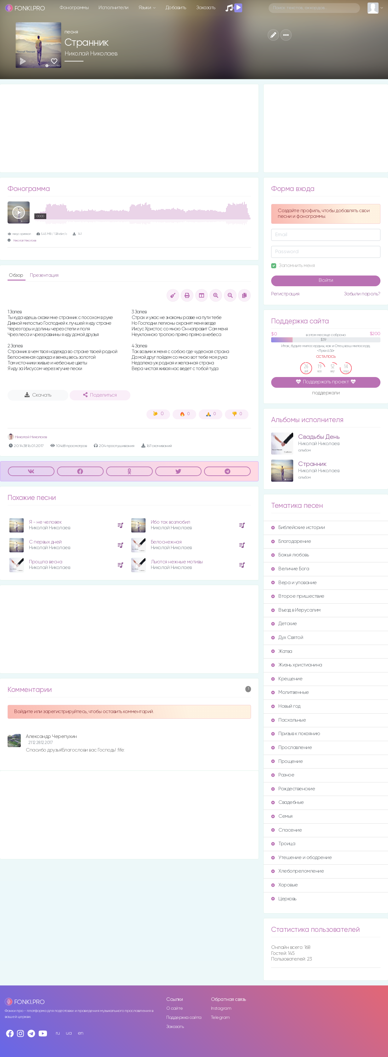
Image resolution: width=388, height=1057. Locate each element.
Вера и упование (294, 582)
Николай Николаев (91, 53)
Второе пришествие (297, 596)
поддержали (326, 393)
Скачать (38, 395)
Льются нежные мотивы (177, 562)
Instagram (221, 1008)
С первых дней (45, 542)
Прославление (291, 747)
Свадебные (287, 802)
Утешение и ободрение (301, 857)
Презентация (44, 275)
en (80, 1033)
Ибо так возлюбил (170, 522)
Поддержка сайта (184, 1017)
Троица (283, 843)
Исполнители (113, 7)
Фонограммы (74, 7)
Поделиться (100, 395)
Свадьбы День (319, 437)
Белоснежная (166, 542)
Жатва (281, 651)
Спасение (286, 830)
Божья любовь (290, 555)
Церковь (283, 899)
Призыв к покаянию (295, 733)
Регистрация (285, 294)
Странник (312, 464)
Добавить (176, 7)
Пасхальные (288, 720)
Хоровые (284, 885)
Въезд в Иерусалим (296, 610)
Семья (282, 816)
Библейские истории (298, 527)
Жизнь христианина (296, 665)
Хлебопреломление (297, 871)
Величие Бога (290, 568)
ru (58, 1033)
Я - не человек (45, 522)
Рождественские (293, 789)
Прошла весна (45, 562)
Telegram (220, 1017)
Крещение (286, 679)
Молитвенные (290, 692)
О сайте (174, 1008)
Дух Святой (287, 637)
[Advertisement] (129, 128)
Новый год (285, 706)
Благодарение (291, 541)
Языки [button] (145, 7)
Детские (284, 623)
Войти (326, 280)
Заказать (205, 7)
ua (68, 1033)
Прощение (287, 761)
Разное (282, 775)
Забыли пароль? (362, 294)
